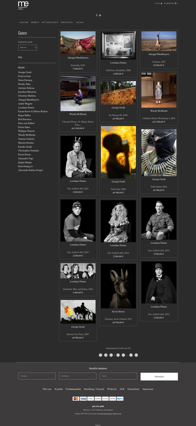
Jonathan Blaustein (27, 91)
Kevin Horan (24, 154)
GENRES (35, 22)
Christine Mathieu (27, 95)
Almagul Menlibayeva (28, 99)
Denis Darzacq (25, 80)
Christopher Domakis (28, 150)
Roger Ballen (24, 115)
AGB (122, 389)
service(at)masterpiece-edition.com (109, 414)
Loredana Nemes (26, 107)
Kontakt (59, 389)
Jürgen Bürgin (25, 162)
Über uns (47, 389)
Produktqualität (73, 389)
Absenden (159, 376)
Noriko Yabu (24, 84)
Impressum (148, 389)
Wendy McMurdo (26, 135)
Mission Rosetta (26, 142)
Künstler (24, 22)
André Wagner (25, 103)
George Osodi (24, 72)
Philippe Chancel (26, 131)
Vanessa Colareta (26, 138)
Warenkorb (171, 3)
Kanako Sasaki (25, 146)
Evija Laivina (24, 76)
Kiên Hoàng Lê (25, 166)
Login (158, 3)
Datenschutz (133, 389)
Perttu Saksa (24, 127)
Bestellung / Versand (94, 389)
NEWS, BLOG (66, 22)
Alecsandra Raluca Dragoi (30, 170)
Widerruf (111, 389)
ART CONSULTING (50, 22)
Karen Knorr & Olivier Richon (33, 111)
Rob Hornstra (24, 119)
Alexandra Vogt (25, 158)
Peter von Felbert (26, 123)
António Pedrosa (26, 88)
